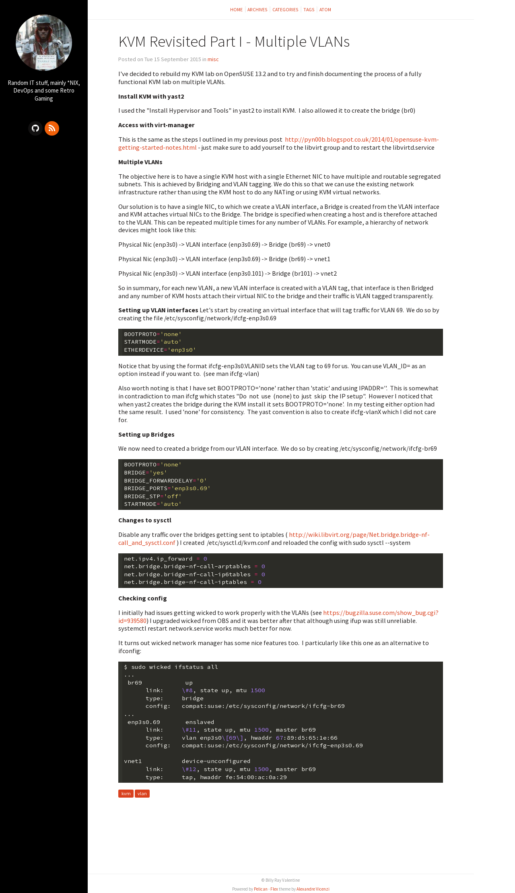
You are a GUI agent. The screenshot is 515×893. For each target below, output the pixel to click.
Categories (285, 9)
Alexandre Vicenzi (313, 889)
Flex (274, 889)
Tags (309, 9)
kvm (126, 794)
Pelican (261, 889)
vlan (142, 794)
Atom (325, 9)
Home (236, 9)
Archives (257, 9)
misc (213, 59)
